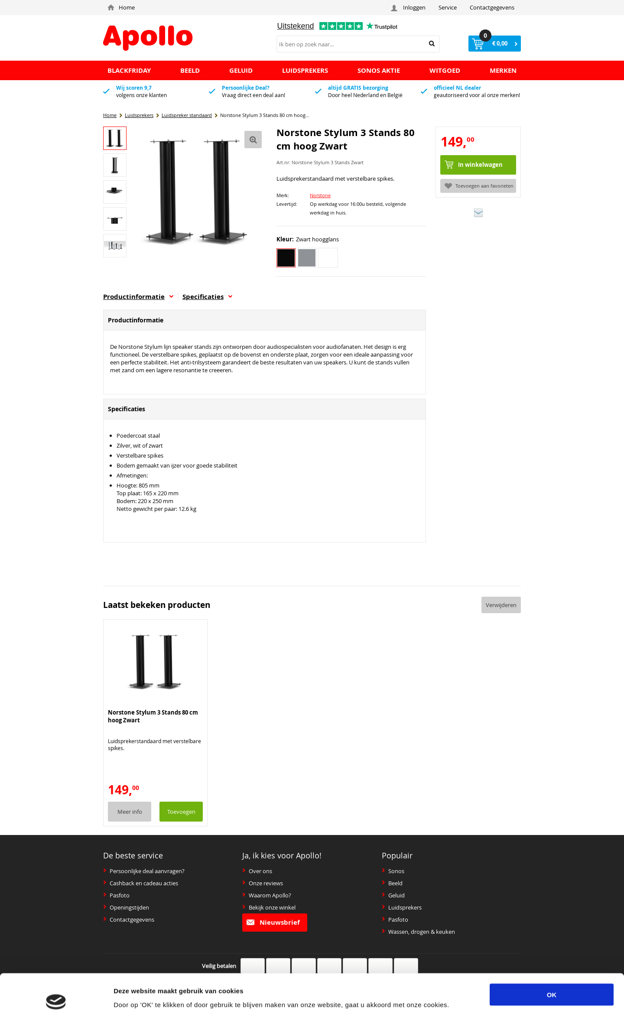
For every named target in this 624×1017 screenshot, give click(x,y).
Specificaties (207, 296)
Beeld (392, 883)
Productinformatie (138, 296)
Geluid (393, 895)
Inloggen (409, 7)
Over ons (257, 871)
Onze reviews (262, 883)
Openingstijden (126, 907)
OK (552, 955)
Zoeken (432, 43)
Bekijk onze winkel (269, 907)
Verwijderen (501, 605)
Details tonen (458, 1000)
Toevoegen (181, 812)
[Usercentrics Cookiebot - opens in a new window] (56, 1000)
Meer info (129, 812)
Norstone (320, 195)
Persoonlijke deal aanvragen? (144, 871)
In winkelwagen (480, 165)
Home (121, 7)
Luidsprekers (402, 907)
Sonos (393, 871)
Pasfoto (116, 895)
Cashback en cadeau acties (140, 883)
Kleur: (285, 239)
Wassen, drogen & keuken (418, 932)
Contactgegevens (492, 7)
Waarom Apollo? (266, 895)
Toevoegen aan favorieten (479, 185)
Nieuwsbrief (273, 922)
